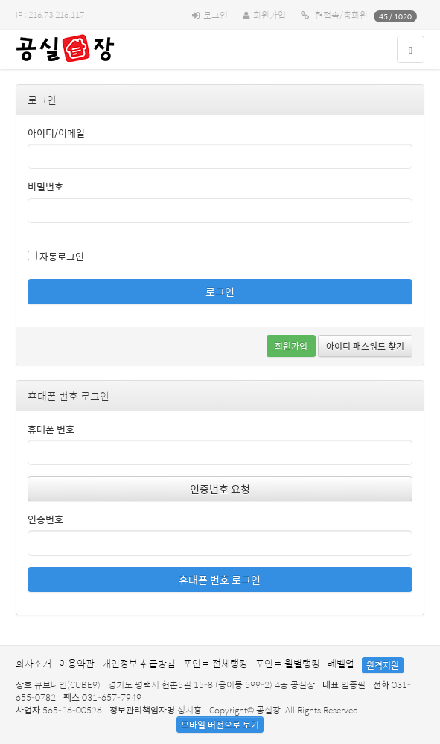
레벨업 (341, 663)
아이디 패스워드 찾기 (365, 346)
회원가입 (269, 15)
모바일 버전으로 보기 (220, 724)
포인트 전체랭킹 (215, 663)
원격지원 (382, 665)
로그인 (215, 15)
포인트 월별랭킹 (287, 663)
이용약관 (77, 663)
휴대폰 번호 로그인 (220, 579)
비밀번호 (45, 187)
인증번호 (45, 520)
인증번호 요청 (220, 489)
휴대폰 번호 (51, 430)
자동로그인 (56, 256)
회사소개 (33, 663)
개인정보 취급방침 (139, 663)
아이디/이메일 (56, 133)
